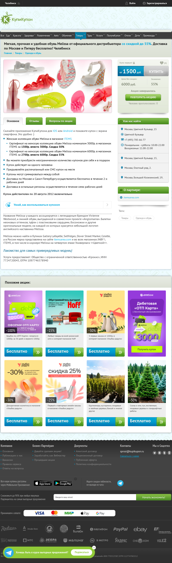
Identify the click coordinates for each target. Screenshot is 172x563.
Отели (129, 35)
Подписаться (82, 552)
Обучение (68, 35)
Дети (138, 35)
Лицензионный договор (89, 455)
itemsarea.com (62, 239)
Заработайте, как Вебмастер (49, 455)
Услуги (100, 35)
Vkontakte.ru (159, 453)
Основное (13, 121)
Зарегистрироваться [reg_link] (157, 3)
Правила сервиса (11, 464)
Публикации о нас (12, 455)
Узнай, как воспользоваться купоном (37, 205)
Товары (80, 35)
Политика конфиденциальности (93, 464)
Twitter (164, 453)
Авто (57, 35)
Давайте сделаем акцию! (47, 451)
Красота (17, 35)
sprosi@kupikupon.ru (132, 451)
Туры (90, 35)
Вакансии (7, 459)
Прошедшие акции (44, 459)
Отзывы (34, 121)
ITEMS (68, 138)
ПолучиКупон (115, 35)
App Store (43, 483)
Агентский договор (86, 451)
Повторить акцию (143, 97)
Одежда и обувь (144, 218)
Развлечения (44, 35)
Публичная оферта (86, 459)
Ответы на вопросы (13, 468)
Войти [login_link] (132, 3)
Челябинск (10, 3)
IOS (55, 131)
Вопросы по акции (60, 121)
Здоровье (29, 35)
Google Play (63, 483)
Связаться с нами (129, 456)
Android (68, 131)
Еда (8, 35)
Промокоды (150, 35)
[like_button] (162, 63)
